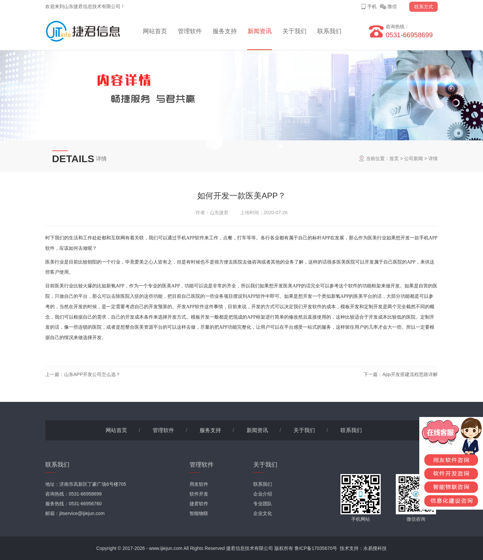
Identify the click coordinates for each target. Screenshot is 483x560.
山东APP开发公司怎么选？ (92, 374)
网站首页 (155, 31)
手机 (372, 6)
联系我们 (329, 31)
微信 (392, 6)
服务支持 (225, 31)
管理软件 (190, 31)
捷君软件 (199, 503)
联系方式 (423, 6)
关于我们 (294, 31)
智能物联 (199, 513)
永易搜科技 (375, 548)
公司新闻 (413, 158)
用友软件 (199, 484)
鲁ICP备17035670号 (315, 548)
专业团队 (262, 503)
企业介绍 (262, 494)
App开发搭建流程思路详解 (410, 374)
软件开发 (199, 494)
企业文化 (262, 513)
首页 (394, 158)
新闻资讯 (260, 31)
